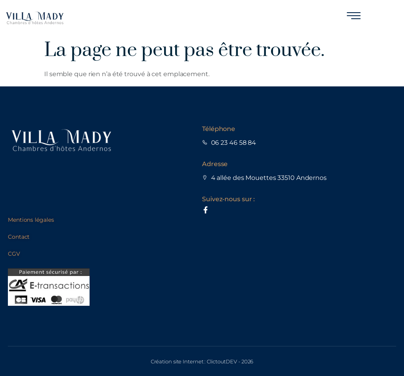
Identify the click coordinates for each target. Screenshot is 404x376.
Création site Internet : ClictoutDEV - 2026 (202, 361)
